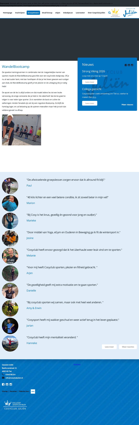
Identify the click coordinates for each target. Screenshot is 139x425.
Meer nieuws (127, 104)
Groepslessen (33, 12)
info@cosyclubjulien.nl (14, 378)
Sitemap (5, 391)
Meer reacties (128, 346)
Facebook (77, 364)
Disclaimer (14, 391)
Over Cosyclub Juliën (96, 12)
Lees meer (89, 82)
